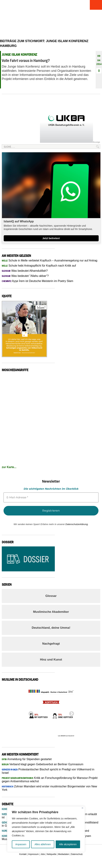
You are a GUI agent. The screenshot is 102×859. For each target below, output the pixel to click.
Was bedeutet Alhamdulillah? (25, 270)
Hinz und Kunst (51, 659)
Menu (96, 5)
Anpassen (20, 844)
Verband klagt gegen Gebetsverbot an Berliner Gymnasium (42, 764)
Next (70, 712)
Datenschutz (77, 854)
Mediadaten (63, 854)
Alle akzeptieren (68, 844)
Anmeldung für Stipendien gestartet (27, 759)
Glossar (51, 596)
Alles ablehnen (42, 844)
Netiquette (51, 854)
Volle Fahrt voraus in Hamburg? (26, 60)
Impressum (33, 854)
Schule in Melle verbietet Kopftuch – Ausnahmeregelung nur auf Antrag (49, 260)
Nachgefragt (51, 643)
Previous (30, 712)
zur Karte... (9, 467)
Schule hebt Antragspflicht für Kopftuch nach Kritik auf (39, 265)
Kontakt (23, 854)
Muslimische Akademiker (51, 611)
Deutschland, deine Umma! (51, 627)
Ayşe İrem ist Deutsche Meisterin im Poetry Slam (37, 281)
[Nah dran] (82, 808)
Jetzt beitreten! (51, 238)
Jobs (42, 854)
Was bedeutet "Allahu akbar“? (25, 275)
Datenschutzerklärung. (76, 524)
